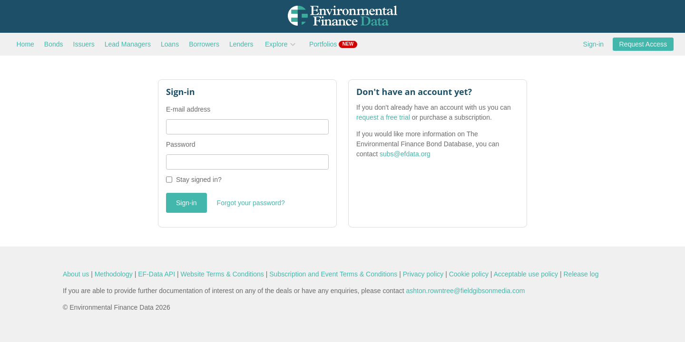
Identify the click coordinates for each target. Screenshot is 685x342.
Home (25, 44)
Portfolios (333, 44)
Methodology (114, 274)
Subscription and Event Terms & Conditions (333, 274)
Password (180, 144)
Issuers (84, 44)
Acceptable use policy (526, 274)
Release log (580, 274)
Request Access (643, 44)
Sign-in (593, 44)
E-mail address (188, 109)
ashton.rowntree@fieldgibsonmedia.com (465, 290)
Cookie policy (469, 274)
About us (76, 274)
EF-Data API (156, 274)
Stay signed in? (199, 179)
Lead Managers (128, 44)
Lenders (241, 44)
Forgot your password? (251, 203)
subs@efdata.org (405, 154)
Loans (170, 44)
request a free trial (383, 117)
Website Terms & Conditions (222, 274)
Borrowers (204, 44)
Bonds (53, 44)
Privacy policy (423, 274)
